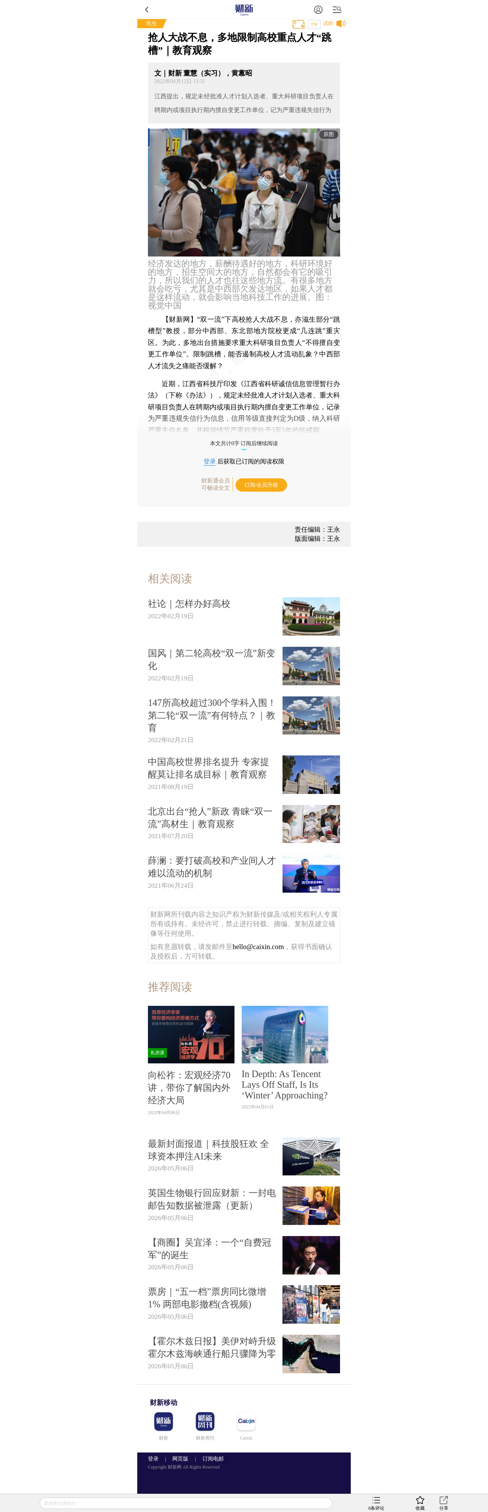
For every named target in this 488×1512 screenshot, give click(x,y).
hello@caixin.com (258, 947)
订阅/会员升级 (261, 485)
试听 (328, 23)
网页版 (180, 1459)
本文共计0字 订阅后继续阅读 (244, 443)
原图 (328, 134)
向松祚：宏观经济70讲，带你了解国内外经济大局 (189, 1087)
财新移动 (163, 1402)
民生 (151, 23)
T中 (314, 24)
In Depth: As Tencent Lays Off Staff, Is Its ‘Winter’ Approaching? (285, 1084)
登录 (210, 461)
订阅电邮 (210, 1459)
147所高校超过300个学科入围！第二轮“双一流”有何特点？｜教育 (212, 715)
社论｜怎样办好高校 (189, 603)
